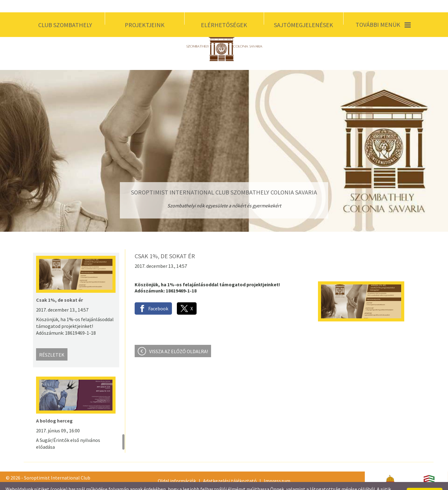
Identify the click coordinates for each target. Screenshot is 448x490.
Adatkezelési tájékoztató (230, 468)
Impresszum (277, 468)
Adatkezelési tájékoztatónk (193, 483)
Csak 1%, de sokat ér (59, 287)
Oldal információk (177, 468)
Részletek (51, 342)
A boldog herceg (54, 408)
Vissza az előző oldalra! (178, 339)
